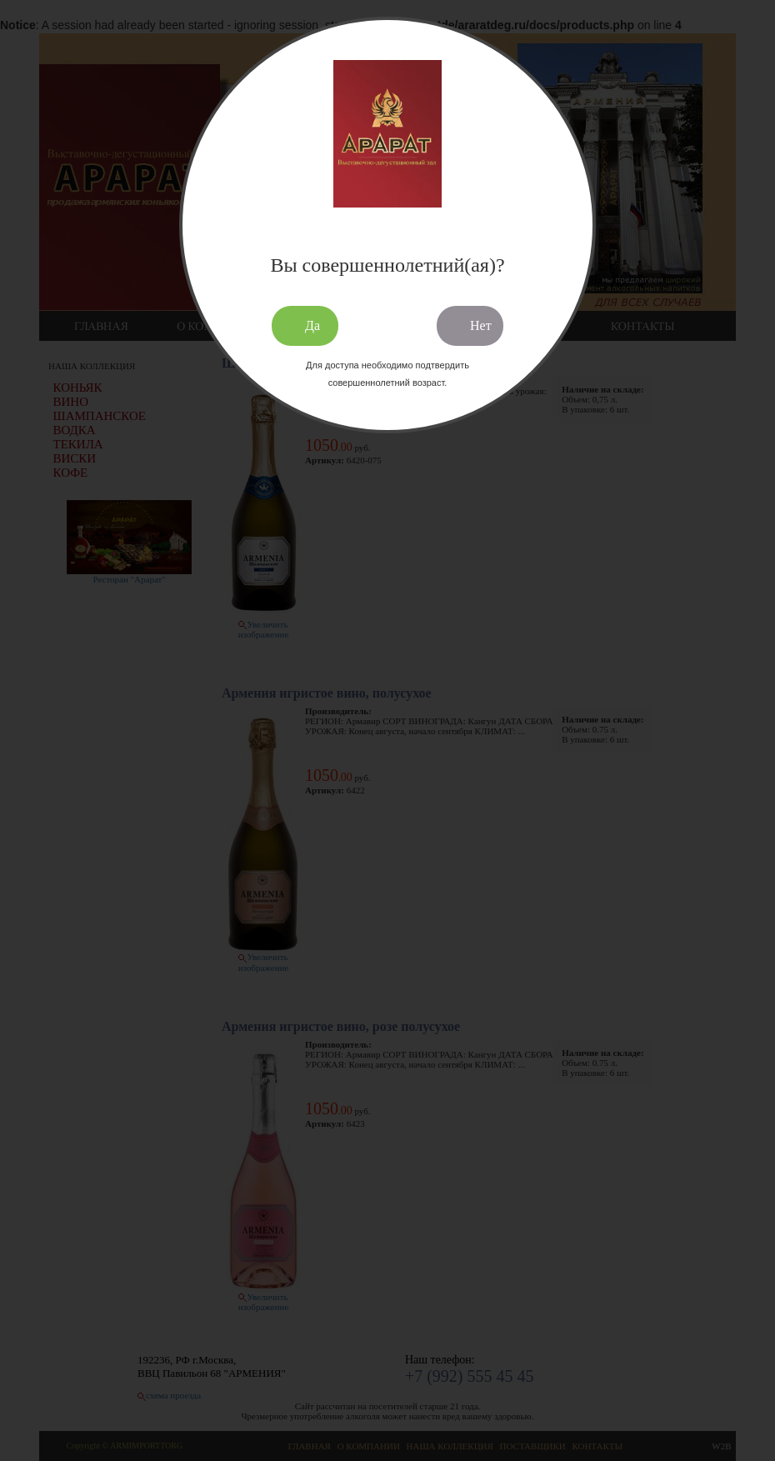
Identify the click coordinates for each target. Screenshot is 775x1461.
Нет (481, 325)
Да (312, 325)
